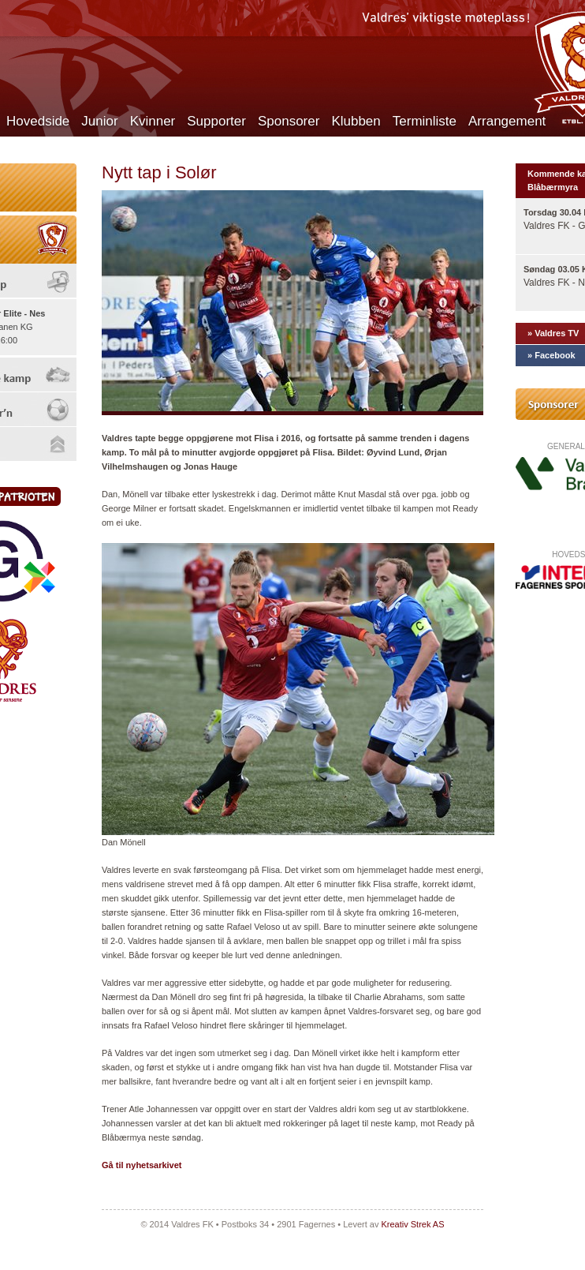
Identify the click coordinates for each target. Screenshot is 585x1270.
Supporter (216, 121)
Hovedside (37, 121)
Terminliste (424, 121)
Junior (99, 121)
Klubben (355, 121)
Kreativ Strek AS (412, 1224)
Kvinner (153, 121)
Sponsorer (288, 121)
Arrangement (507, 121)
